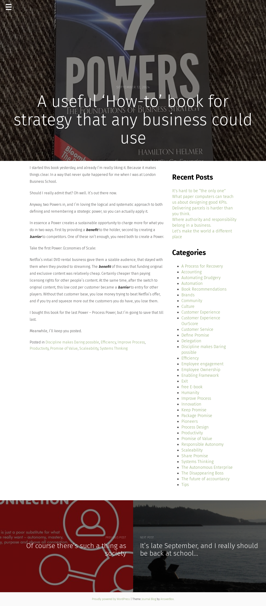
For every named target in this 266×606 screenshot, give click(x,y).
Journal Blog (149, 599)
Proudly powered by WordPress (111, 599)
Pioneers (189, 421)
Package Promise (196, 415)
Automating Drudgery (200, 277)
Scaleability (88, 348)
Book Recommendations (203, 289)
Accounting (191, 271)
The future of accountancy (205, 478)
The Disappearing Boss (202, 473)
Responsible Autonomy (202, 444)
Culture (187, 306)
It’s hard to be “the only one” (199, 190)
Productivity (39, 348)
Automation (192, 283)
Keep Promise (193, 409)
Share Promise (194, 455)
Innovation (191, 404)
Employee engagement (202, 363)
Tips (185, 484)
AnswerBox (167, 599)
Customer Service (197, 329)
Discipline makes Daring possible (72, 342)
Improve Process (131, 342)
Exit (184, 381)
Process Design (195, 427)
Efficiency (108, 342)
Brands (187, 294)
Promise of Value (64, 348)
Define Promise (195, 335)
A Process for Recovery (202, 266)
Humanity (190, 392)
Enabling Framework (200, 375)
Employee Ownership (200, 369)
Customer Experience (200, 312)
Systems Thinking (114, 348)
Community (191, 300)
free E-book (192, 386)
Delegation (191, 340)
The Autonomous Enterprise (207, 467)
